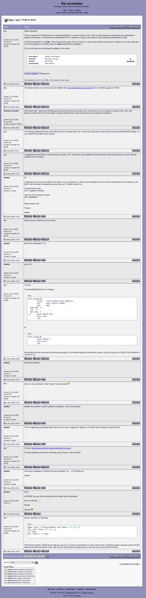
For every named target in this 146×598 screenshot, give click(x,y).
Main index (51, 589)
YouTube (90, 593)
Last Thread (124, 564)
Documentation (70, 589)
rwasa (78, 596)
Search (71, 10)
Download (60, 589)
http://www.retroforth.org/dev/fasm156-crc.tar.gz (51, 448)
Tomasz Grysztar (71, 593)
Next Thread (134, 564)
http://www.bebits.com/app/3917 (81, 88)
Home (65, 10)
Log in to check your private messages (69, 12)
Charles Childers (31, 73)
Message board (91, 589)
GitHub (84, 593)
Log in (86, 12)
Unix (18, 20)
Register (78, 10)
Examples (80, 589)
